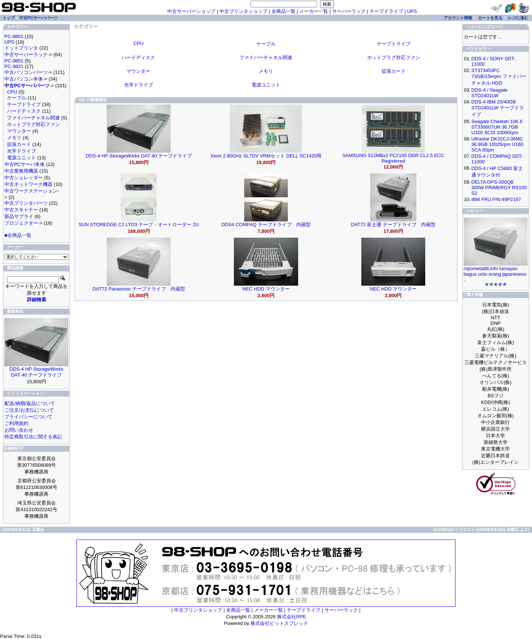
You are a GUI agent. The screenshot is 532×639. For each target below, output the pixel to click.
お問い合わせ (18, 430)
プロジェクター (21, 223)
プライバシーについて (28, 416)
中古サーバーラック (26, 54)
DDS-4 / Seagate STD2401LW (489, 92)
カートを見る (490, 18)
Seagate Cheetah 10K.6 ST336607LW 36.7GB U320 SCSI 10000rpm (497, 127)
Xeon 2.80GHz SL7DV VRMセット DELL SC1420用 (266, 156)
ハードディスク (24, 111)
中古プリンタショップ (243, 11)
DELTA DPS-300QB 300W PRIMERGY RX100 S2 (499, 187)
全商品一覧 (284, 11)
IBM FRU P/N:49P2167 (496, 199)
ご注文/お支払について (29, 410)
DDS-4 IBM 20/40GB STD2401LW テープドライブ (497, 108)
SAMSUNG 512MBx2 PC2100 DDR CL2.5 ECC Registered (393, 158)
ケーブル (16, 98)
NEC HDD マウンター (266, 289)
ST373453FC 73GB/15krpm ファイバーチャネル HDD (498, 77)
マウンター (19, 131)
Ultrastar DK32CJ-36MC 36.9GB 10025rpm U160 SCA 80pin (497, 144)
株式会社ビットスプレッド (279, 623)
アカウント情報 (458, 18)
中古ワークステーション (30, 191)
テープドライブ (386, 11)
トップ (9, 18)
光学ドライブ (21, 151)
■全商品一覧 (17, 235)
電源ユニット (21, 157)
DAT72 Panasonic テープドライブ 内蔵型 (138, 289)
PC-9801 (13, 61)
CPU (12, 92)
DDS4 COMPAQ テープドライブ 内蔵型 (266, 224)
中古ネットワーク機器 (28, 184)
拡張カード (19, 144)
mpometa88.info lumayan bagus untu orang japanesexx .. (495, 274)
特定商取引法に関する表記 (33, 436)
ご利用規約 (16, 423)
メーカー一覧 (313, 11)
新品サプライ (18, 216)
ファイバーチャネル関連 (33, 117)
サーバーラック (349, 11)
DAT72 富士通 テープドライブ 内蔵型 (393, 224)
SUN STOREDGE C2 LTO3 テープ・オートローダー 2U (139, 224)
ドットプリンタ (21, 48)
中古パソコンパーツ (26, 72)
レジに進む (518, 18)
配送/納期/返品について (29, 403)
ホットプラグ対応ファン (33, 124)
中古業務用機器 (21, 171)
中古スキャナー (21, 210)
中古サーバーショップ (191, 11)
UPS (412, 11)
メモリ (14, 137)
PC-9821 (13, 66)
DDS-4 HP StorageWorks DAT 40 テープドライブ (37, 372)
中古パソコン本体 (23, 79)
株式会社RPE (291, 616)
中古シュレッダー (23, 177)
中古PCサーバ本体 (24, 164)
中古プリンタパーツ (26, 203)
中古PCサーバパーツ (38, 18)
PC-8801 (13, 36)
